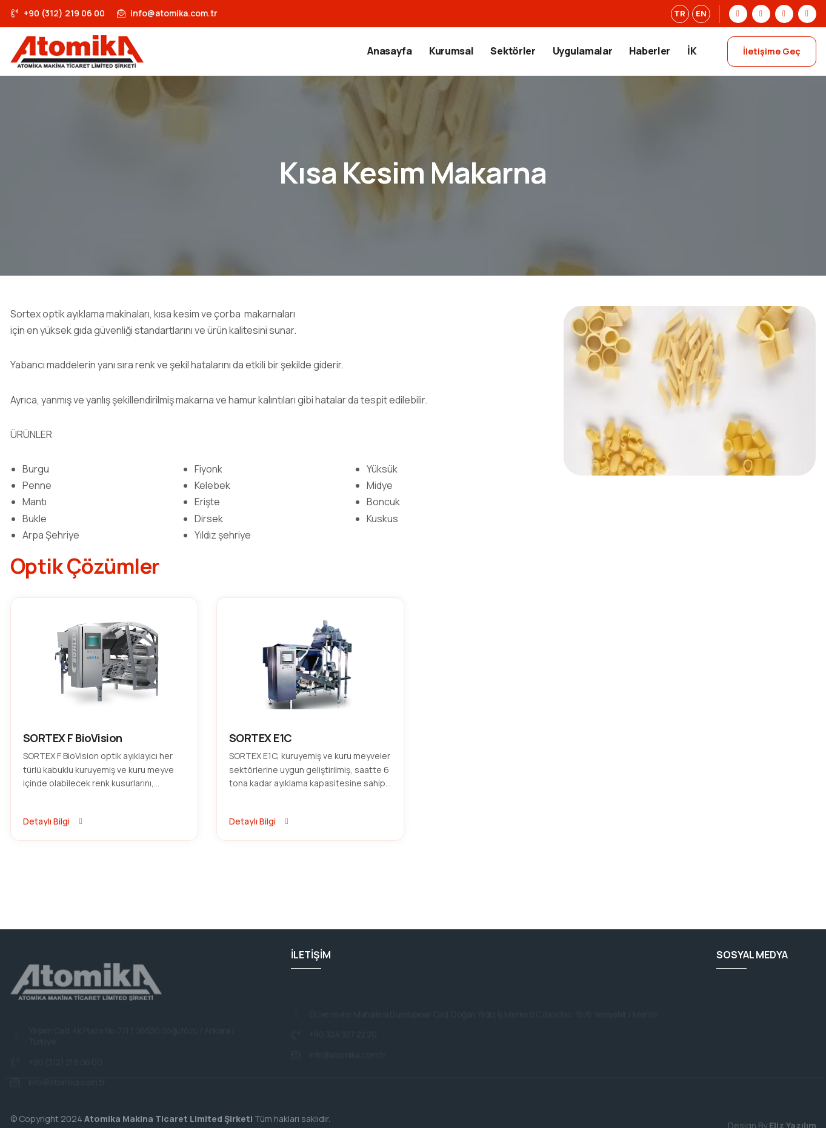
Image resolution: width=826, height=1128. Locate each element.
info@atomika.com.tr (167, 13)
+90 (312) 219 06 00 (57, 13)
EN (701, 13)
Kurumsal (451, 51)
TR (679, 13)
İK (691, 51)
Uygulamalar (583, 51)
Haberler (649, 51)
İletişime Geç (772, 51)
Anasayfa (389, 51)
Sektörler (512, 51)
